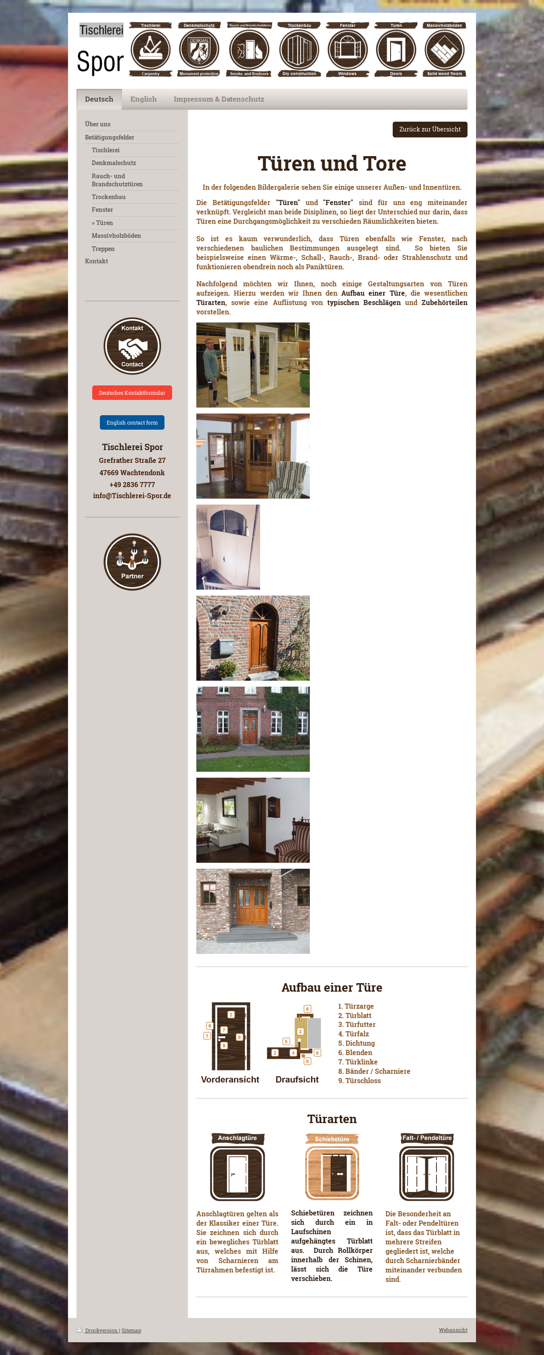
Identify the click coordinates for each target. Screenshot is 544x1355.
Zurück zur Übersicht (430, 129)
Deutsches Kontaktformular (132, 392)
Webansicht (453, 1329)
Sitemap (131, 1330)
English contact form (132, 422)
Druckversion (97, 1330)
